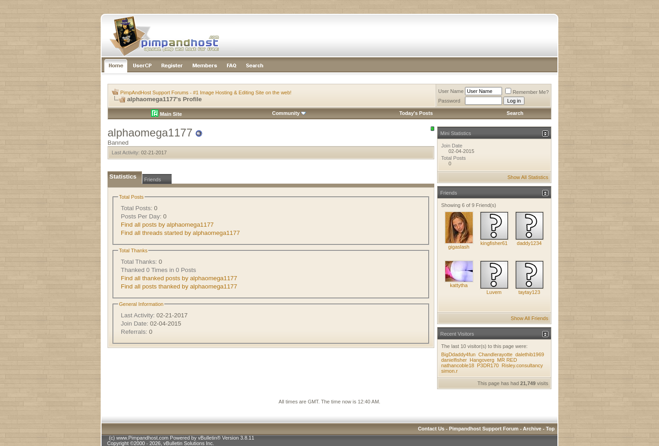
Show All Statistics (528, 177)
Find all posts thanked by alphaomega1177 (179, 286)
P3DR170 (488, 365)
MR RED (507, 360)
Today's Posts (415, 113)
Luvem (494, 292)
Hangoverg (482, 360)
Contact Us (431, 428)
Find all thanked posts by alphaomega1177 (179, 278)
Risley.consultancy (522, 365)
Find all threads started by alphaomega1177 (180, 232)
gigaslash (458, 247)
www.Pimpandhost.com (142, 438)
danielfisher (454, 360)
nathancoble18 (457, 365)
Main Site (166, 114)
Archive (532, 428)
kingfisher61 (494, 243)
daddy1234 (529, 243)
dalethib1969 (529, 354)
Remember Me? (527, 92)
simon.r (449, 371)
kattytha (459, 285)
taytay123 (529, 292)
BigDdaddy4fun (458, 354)
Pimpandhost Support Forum (484, 428)
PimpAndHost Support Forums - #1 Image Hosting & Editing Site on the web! (206, 92)
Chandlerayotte (495, 354)
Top (550, 428)
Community (289, 113)
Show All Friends (529, 318)
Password (449, 100)
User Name (451, 91)
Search (515, 113)
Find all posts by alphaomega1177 (167, 224)
